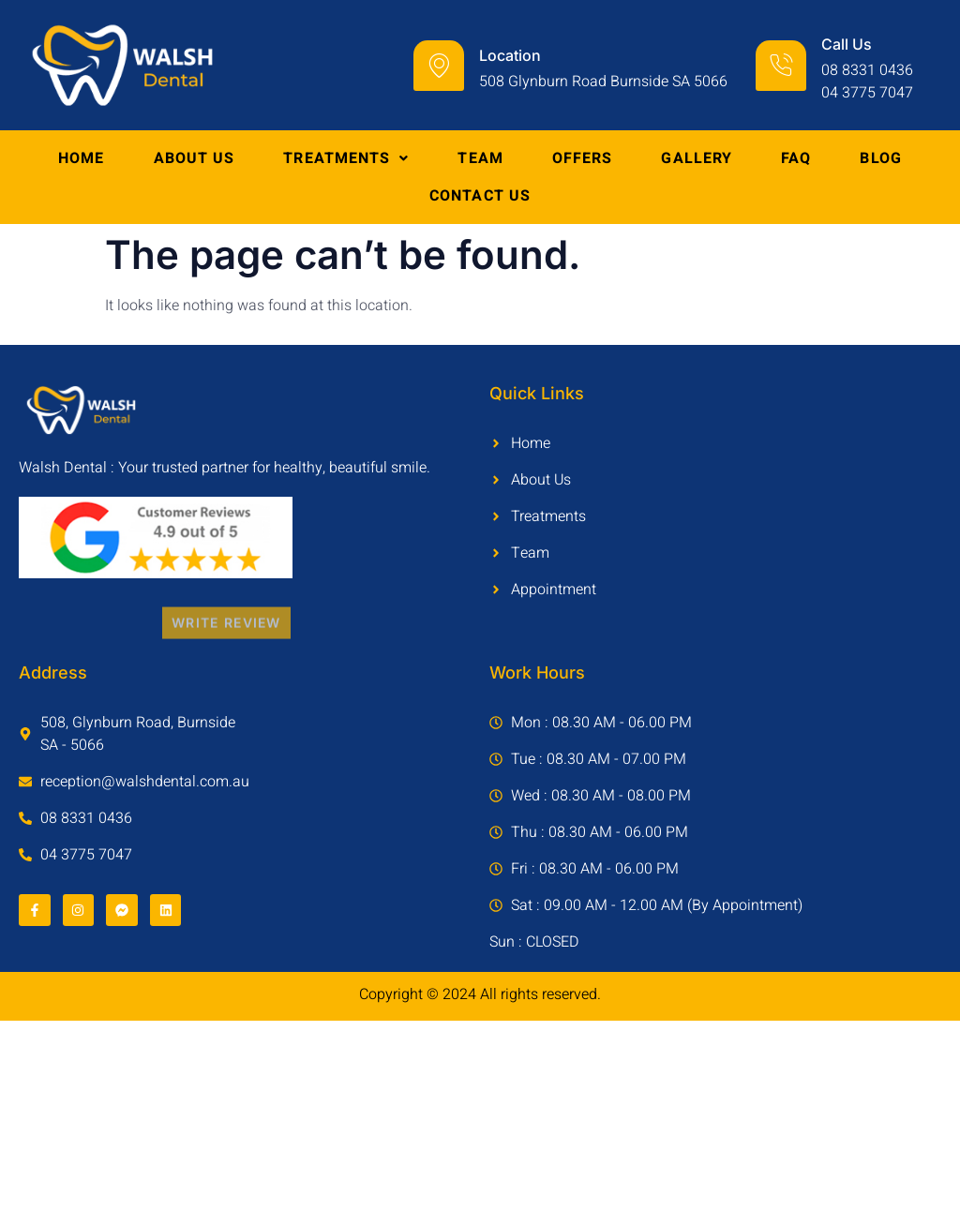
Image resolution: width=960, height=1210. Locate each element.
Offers (582, 158)
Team (480, 158)
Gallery (696, 158)
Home (81, 158)
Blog (880, 158)
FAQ (796, 158)
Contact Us (480, 196)
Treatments (346, 158)
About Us (194, 158)
